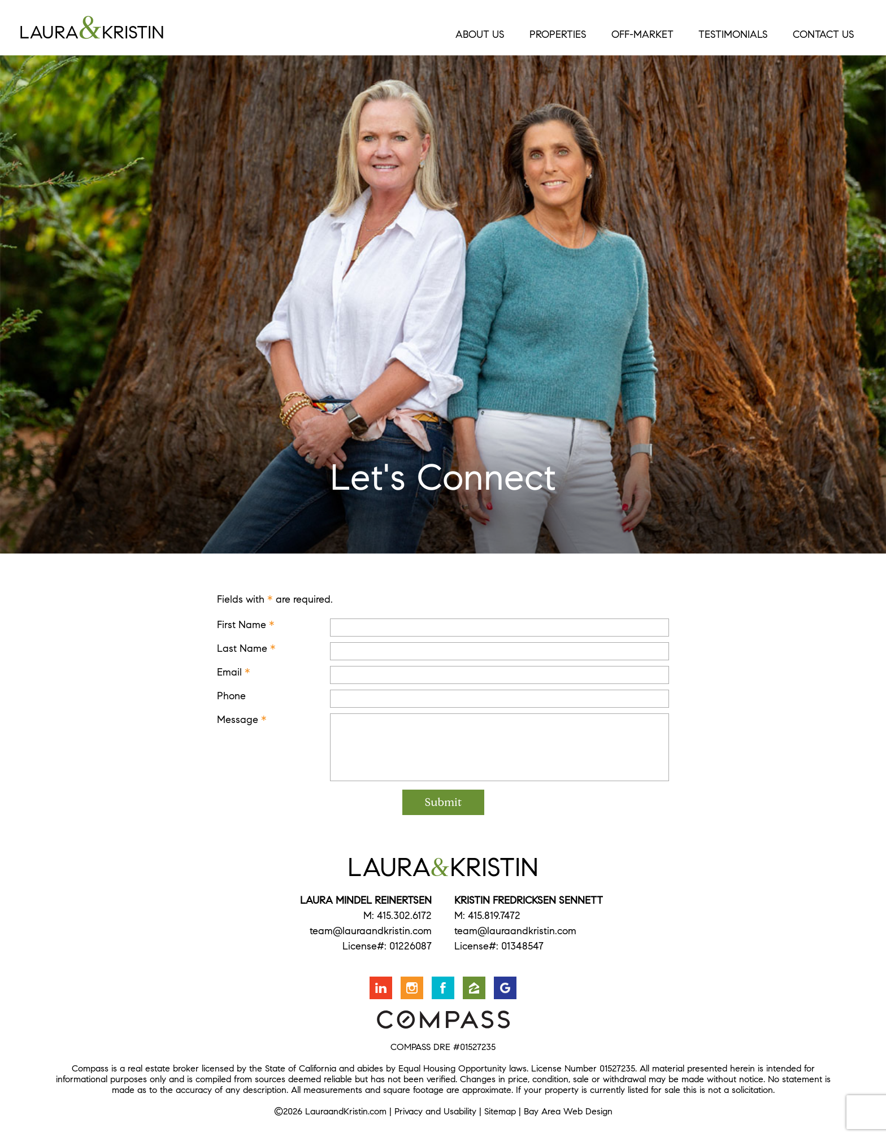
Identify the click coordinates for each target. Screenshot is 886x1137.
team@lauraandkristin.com (371, 931)
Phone (231, 696)
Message (242, 719)
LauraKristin (135, 27)
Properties (558, 34)
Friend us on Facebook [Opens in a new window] (443, 988)
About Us (480, 34)
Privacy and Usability (435, 1111)
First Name (246, 624)
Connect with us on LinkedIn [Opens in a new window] (381, 988)
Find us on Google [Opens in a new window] (505, 988)
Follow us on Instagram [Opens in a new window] (412, 988)
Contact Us (823, 34)
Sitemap (500, 1111)
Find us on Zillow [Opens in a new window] (474, 988)
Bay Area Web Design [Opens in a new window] (568, 1111)
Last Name (246, 648)
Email (233, 672)
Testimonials (733, 34)
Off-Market (642, 34)
